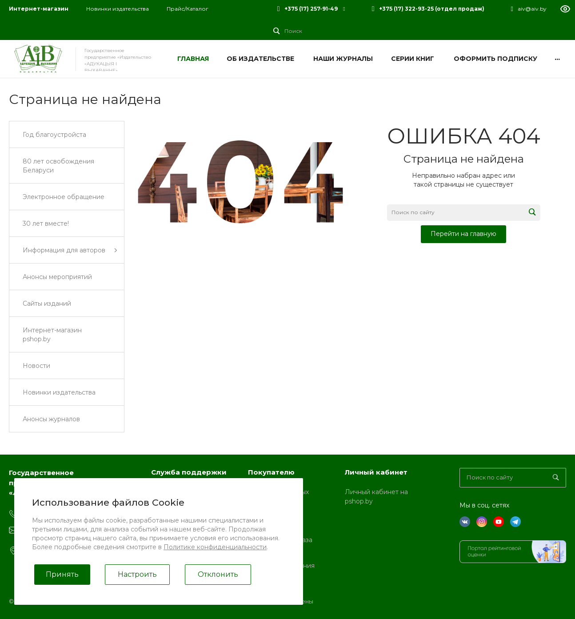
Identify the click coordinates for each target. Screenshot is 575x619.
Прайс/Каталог (187, 8)
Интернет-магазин (38, 8)
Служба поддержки (189, 472)
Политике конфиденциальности (215, 547)
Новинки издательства (117, 8)
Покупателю (271, 472)
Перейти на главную (463, 234)
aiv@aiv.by (532, 8)
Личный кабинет (376, 472)
